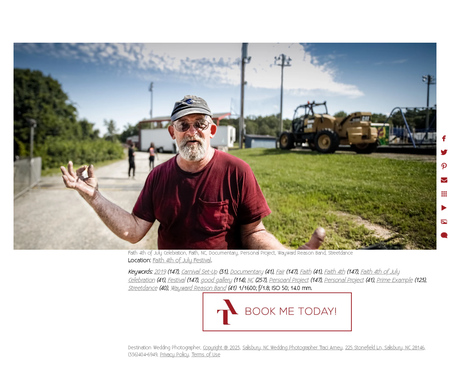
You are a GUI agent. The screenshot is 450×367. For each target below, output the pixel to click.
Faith (305, 271)
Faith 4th (334, 271)
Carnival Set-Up (199, 271)
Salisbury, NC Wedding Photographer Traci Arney (292, 348)
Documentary (246, 271)
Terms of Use (206, 355)
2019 (159, 271)
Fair (280, 271)
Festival (176, 280)
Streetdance (142, 288)
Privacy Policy (174, 355)
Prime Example (394, 280)
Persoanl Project (288, 280)
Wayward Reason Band (198, 288)
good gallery (216, 280)
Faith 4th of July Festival (182, 260)
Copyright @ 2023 (221, 348)
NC (250, 280)
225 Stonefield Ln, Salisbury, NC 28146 (384, 348)
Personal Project (344, 280)
